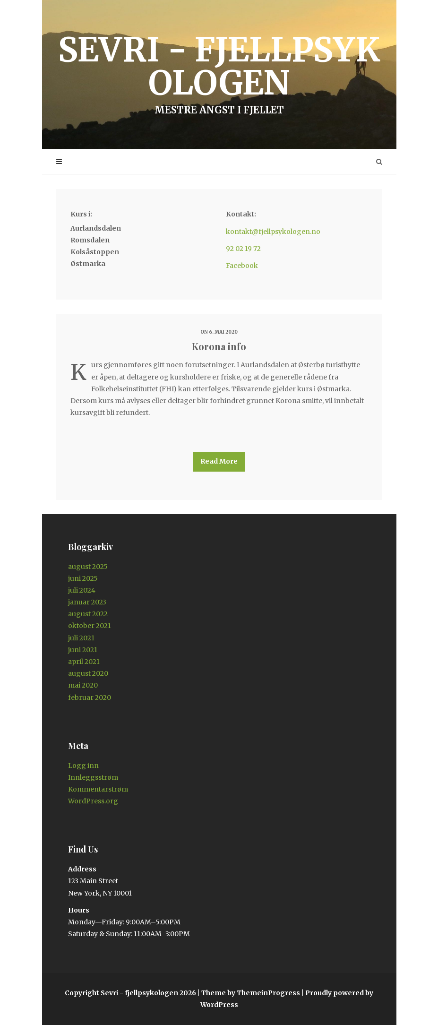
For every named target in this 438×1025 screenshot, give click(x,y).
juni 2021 (82, 650)
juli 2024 (81, 590)
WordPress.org (93, 801)
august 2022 (88, 614)
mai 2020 (83, 685)
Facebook (242, 265)
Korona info (219, 346)
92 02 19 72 (243, 248)
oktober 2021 (89, 625)
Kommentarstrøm (98, 789)
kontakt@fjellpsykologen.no (273, 231)
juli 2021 (81, 638)
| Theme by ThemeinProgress (249, 993)
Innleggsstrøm (93, 777)
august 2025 (88, 566)
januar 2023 (87, 602)
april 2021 (84, 661)
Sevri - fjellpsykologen (219, 72)
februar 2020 (89, 697)
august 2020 (88, 673)
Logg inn (83, 765)
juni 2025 (83, 578)
